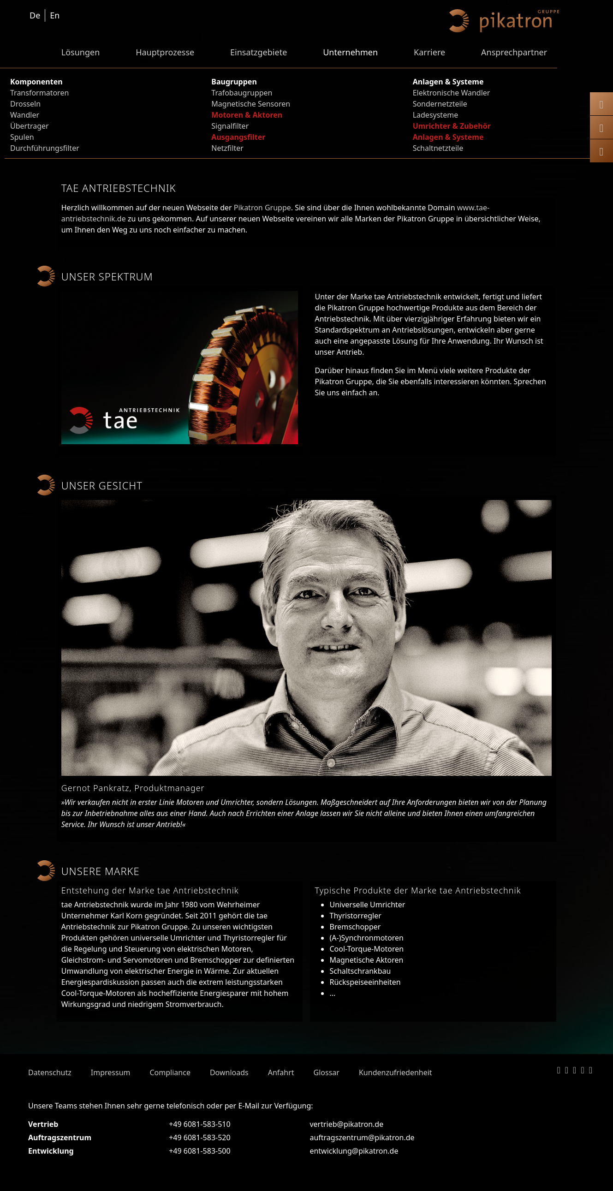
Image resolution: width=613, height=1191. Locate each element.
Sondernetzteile (440, 104)
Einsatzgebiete (258, 52)
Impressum (111, 1072)
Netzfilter (227, 148)
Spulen (22, 137)
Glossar (326, 1072)
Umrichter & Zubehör (452, 126)
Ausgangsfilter (238, 137)
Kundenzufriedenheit (395, 1072)
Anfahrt (281, 1072)
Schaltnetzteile (438, 148)
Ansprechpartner (514, 52)
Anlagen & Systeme (448, 137)
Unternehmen (350, 52)
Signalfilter (230, 126)
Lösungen (80, 52)
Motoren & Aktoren (246, 115)
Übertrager (29, 126)
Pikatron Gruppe (262, 207)
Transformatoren (39, 93)
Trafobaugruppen (241, 93)
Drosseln (25, 104)
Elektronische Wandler (451, 93)
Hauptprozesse (165, 52)
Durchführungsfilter (44, 148)
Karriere (429, 52)
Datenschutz (49, 1072)
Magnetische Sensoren (250, 104)
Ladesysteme (435, 115)
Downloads (229, 1072)
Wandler (24, 115)
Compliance (169, 1072)
